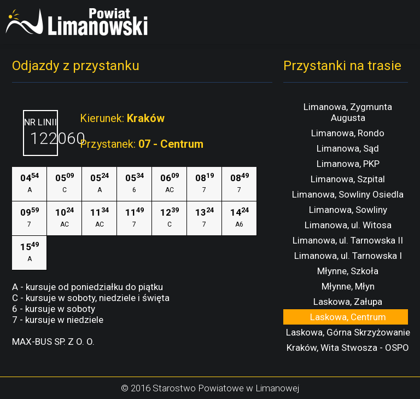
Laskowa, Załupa (347, 301)
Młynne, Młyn (348, 286)
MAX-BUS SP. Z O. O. (53, 341)
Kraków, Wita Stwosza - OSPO (348, 347)
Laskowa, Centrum (348, 316)
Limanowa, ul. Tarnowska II (348, 240)
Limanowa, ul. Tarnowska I (348, 255)
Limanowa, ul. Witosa (348, 224)
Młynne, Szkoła (347, 270)
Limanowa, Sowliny (348, 209)
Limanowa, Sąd (348, 148)
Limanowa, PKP (348, 163)
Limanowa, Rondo (347, 133)
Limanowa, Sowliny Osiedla (348, 194)
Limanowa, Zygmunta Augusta (348, 112)
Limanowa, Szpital (348, 179)
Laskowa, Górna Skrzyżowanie (348, 332)
